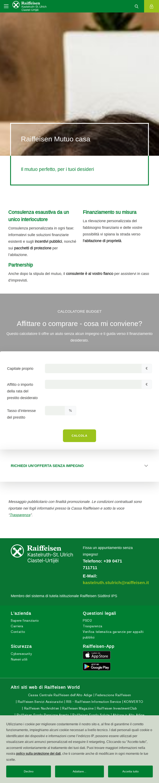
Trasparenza (20, 515)
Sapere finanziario (25, 620)
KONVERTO (133, 702)
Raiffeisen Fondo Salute (90, 715)
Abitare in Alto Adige (128, 715)
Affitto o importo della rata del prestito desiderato (22, 391)
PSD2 (87, 620)
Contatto (18, 632)
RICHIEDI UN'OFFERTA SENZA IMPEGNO (47, 465)
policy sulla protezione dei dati (38, 753)
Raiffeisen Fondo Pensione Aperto (42, 715)
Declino (29, 771)
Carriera (17, 626)
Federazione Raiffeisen (112, 695)
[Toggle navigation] (6, 6)
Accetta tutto (130, 771)
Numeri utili (19, 659)
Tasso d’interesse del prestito (21, 413)
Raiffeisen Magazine (77, 708)
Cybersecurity (21, 654)
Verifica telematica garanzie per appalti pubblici (113, 634)
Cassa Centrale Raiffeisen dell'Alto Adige (60, 695)
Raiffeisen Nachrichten (41, 708)
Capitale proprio (20, 368)
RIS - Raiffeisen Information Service (93, 702)
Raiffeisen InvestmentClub (116, 708)
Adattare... (79, 771)
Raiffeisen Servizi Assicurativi (40, 702)
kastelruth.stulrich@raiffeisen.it (116, 582)
